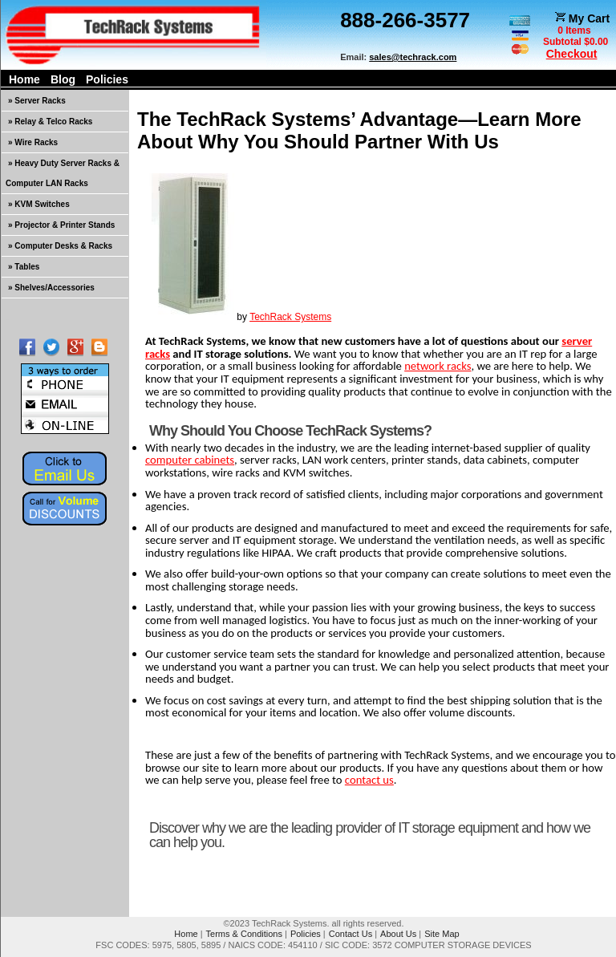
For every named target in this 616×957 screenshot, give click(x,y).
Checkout (572, 53)
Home (24, 79)
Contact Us (350, 934)
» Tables (23, 266)
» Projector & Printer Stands (61, 225)
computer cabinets (189, 459)
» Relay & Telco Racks (50, 121)
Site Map (441, 934)
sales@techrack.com (412, 57)
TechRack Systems (290, 316)
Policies (107, 79)
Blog (63, 79)
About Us (398, 934)
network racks (437, 366)
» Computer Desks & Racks (60, 245)
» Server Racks (37, 100)
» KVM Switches (39, 204)
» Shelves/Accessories (51, 287)
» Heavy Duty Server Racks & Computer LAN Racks (63, 173)
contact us (369, 779)
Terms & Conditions (244, 934)
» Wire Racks (33, 142)
